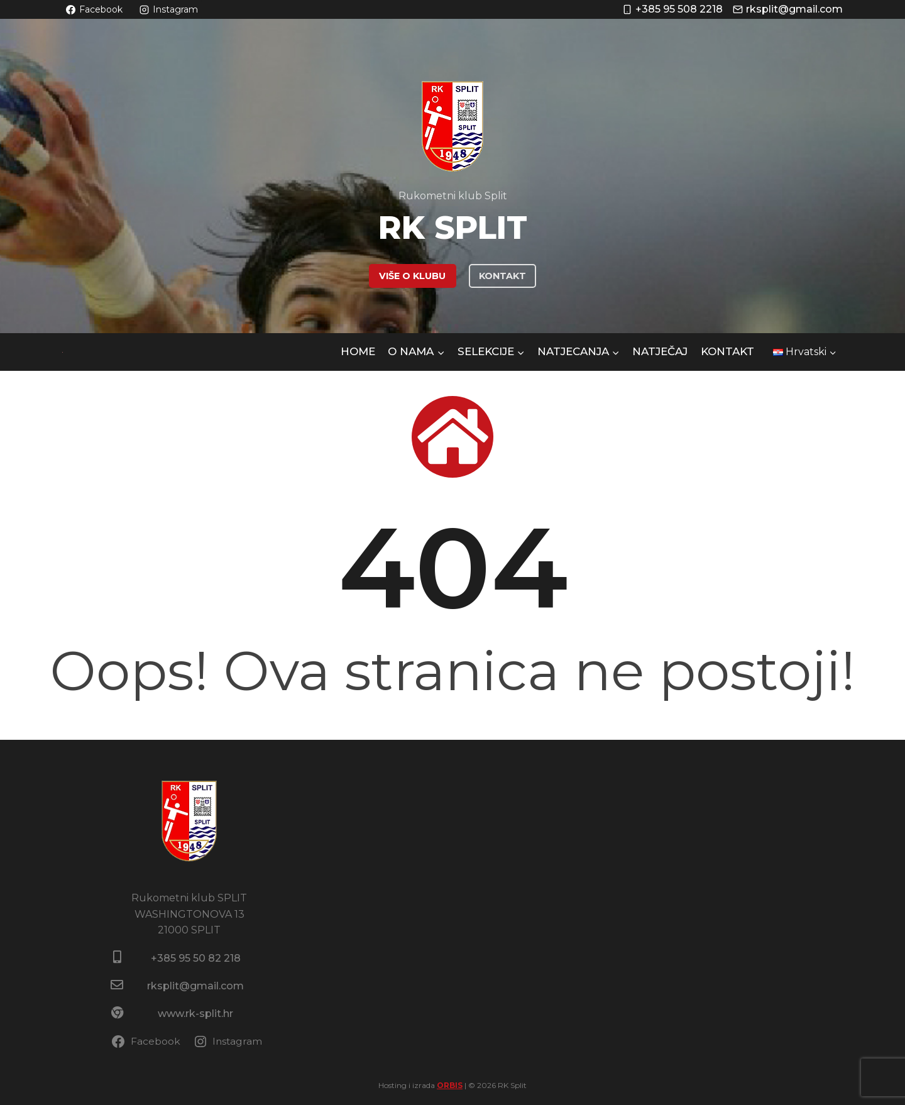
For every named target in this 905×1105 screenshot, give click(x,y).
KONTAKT (502, 276)
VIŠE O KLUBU (412, 276)
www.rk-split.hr (195, 1014)
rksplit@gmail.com (195, 986)
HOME (358, 351)
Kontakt (727, 351)
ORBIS (450, 1085)
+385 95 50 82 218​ (196, 958)
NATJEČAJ (660, 351)
